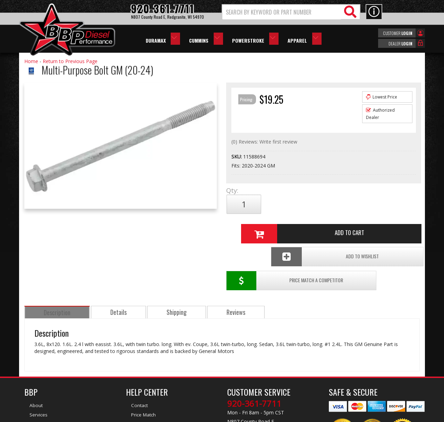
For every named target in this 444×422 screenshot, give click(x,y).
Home (31, 61)
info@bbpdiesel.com (247, 383)
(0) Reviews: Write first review (264, 141)
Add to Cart (320, 204)
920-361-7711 (254, 350)
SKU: (237, 156)
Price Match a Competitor (267, 227)
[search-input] (281, 12)
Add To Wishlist (367, 227)
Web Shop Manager (284, 416)
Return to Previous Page (70, 61)
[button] (291, 12)
